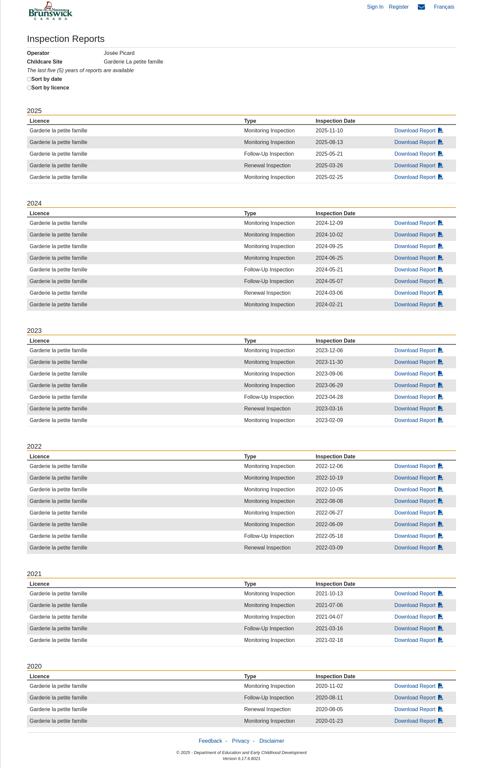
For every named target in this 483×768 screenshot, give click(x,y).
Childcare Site (45, 62)
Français (444, 7)
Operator (38, 53)
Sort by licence (50, 87)
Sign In (375, 7)
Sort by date (46, 79)
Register (399, 7)
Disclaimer (271, 741)
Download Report (419, 130)
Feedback (210, 741)
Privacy (240, 741)
